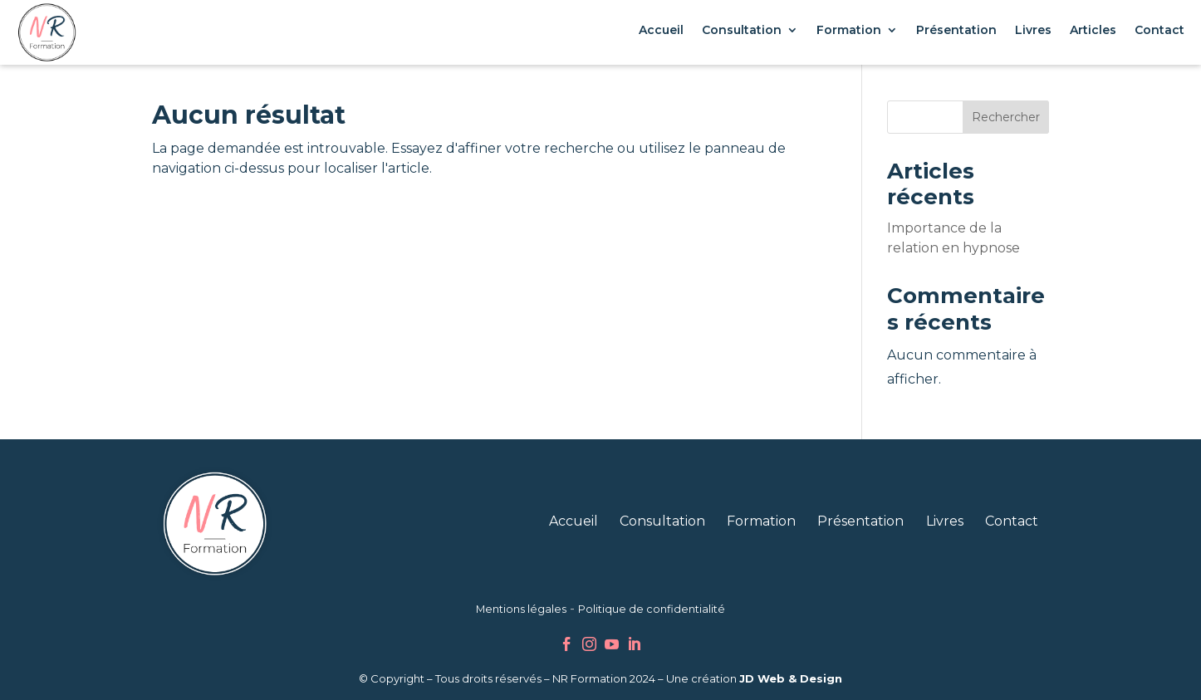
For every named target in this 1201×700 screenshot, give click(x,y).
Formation (848, 29)
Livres (1033, 29)
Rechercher (1006, 117)
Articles (1093, 29)
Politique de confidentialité (651, 609)
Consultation (742, 29)
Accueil (661, 29)
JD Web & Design (790, 678)
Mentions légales (521, 609)
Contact (1159, 29)
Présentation (956, 29)
